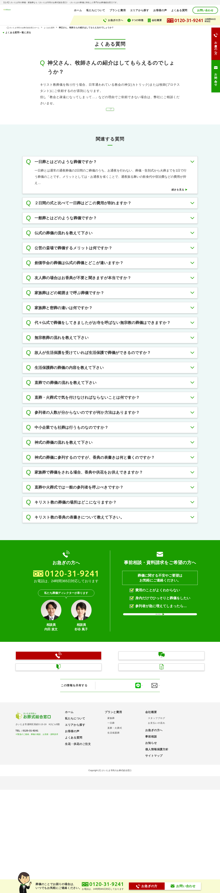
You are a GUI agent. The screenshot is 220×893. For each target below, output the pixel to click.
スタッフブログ (156, 827)
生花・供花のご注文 (78, 852)
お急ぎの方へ (115, 20)
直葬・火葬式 (114, 837)
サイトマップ (154, 864)
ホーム (78, 10)
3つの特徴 (137, 20)
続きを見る (176, 207)
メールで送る (152, 794)
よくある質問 (179, 10)
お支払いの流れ (156, 832)
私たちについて (95, 10)
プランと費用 (117, 10)
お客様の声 (160, 10)
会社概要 (157, 20)
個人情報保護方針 (156, 858)
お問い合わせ (205, 10)
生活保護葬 (113, 841)
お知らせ (151, 851)
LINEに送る (121, 794)
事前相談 (151, 845)
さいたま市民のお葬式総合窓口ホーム (28, 27)
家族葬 (111, 827)
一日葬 (111, 832)
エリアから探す (139, 10)
